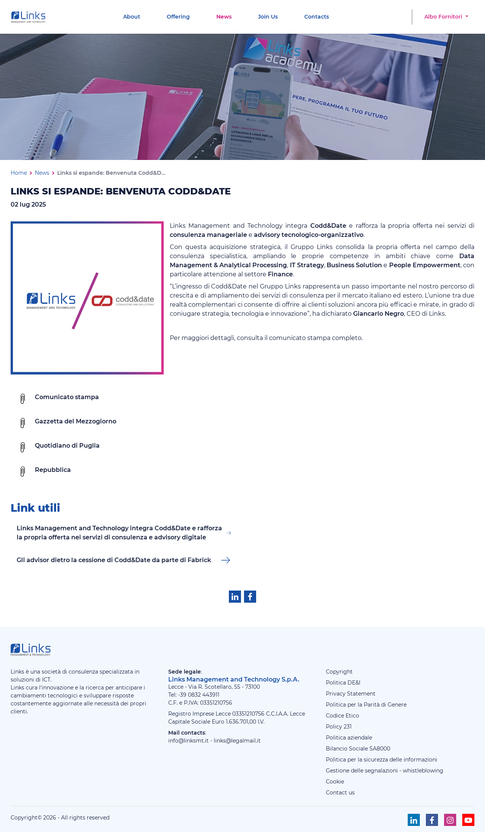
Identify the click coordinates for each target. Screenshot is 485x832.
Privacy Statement (350, 693)
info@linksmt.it (188, 740)
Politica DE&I (343, 682)
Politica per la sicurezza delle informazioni (381, 759)
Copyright (339, 671)
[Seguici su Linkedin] (414, 820)
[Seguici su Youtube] (468, 820)
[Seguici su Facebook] (432, 820)
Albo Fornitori (444, 16)
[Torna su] (462, 809)
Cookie (335, 781)
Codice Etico (342, 715)
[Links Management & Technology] (30, 17)
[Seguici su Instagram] (450, 820)
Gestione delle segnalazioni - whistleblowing (384, 770)
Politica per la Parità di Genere (366, 704)
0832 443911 (203, 694)
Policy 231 (339, 726)
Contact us (340, 792)
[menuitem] (131, 17)
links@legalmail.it (237, 740)
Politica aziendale (349, 737)
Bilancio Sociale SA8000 (358, 748)
